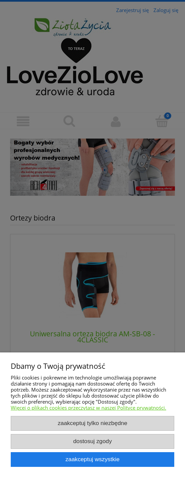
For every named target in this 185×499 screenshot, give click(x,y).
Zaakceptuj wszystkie (92, 459)
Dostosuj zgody (92, 441)
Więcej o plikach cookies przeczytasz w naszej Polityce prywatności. (88, 407)
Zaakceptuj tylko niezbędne (92, 423)
